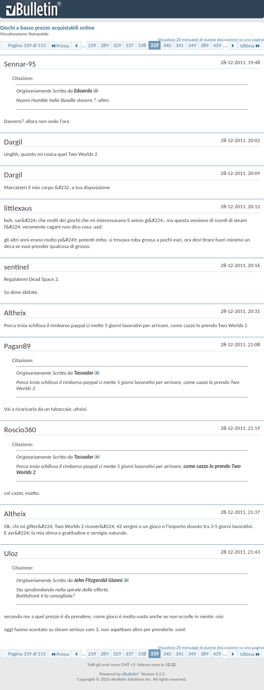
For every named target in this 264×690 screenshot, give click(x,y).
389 (205, 45)
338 (142, 45)
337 (130, 45)
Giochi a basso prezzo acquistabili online (47, 27)
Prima (59, 46)
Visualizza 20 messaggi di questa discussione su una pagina (211, 39)
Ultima (250, 46)
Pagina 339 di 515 (27, 45)
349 (192, 45)
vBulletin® (131, 674)
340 (167, 45)
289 (104, 45)
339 (155, 45)
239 (92, 45)
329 (117, 45)
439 (217, 45)
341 (179, 45)
